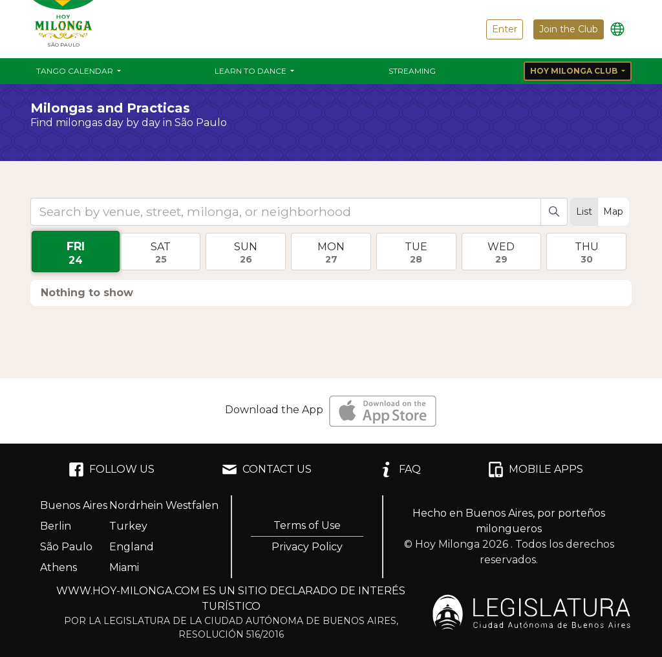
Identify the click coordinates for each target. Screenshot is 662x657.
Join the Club (568, 29)
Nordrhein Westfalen (164, 505)
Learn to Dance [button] (251, 71)
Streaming (412, 71)
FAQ (399, 469)
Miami (124, 567)
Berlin (55, 526)
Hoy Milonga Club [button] (574, 71)
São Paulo (66, 547)
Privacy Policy (307, 547)
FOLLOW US (112, 469)
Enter (504, 29)
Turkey (128, 526)
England (131, 547)
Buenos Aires (73, 505)
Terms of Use (307, 525)
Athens (58, 567)
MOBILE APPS (535, 469)
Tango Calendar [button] (75, 71)
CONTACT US (267, 469)
